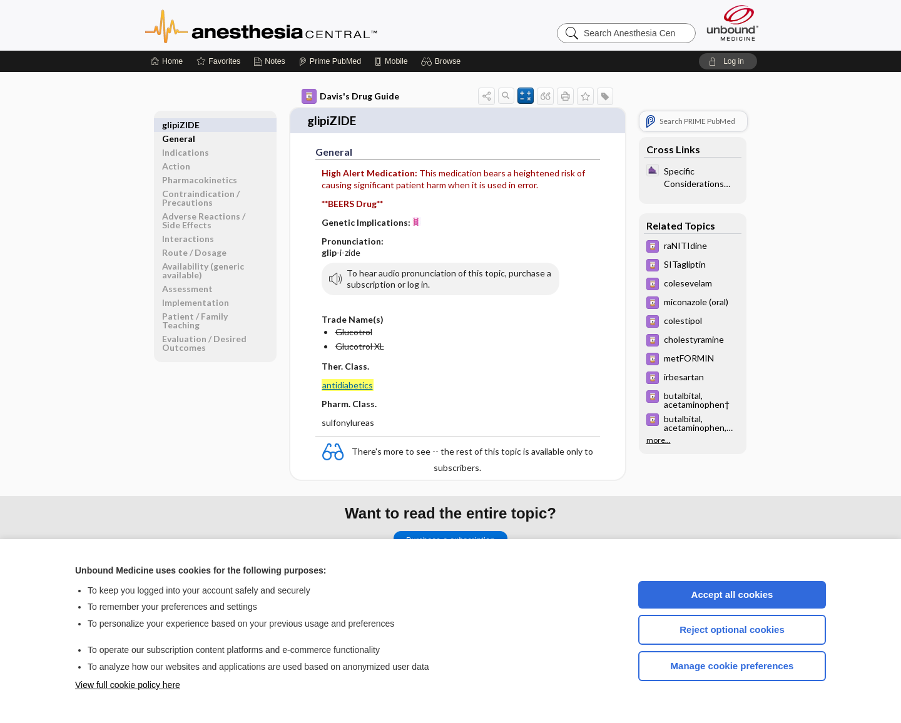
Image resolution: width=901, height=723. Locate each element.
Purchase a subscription (450, 537)
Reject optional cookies (732, 629)
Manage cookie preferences (732, 665)
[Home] (167, 61)
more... (658, 440)
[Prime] (329, 61)
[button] (442, 61)
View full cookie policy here (127, 685)
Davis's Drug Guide (350, 96)
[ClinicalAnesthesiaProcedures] (692, 176)
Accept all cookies (732, 594)
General (178, 124)
